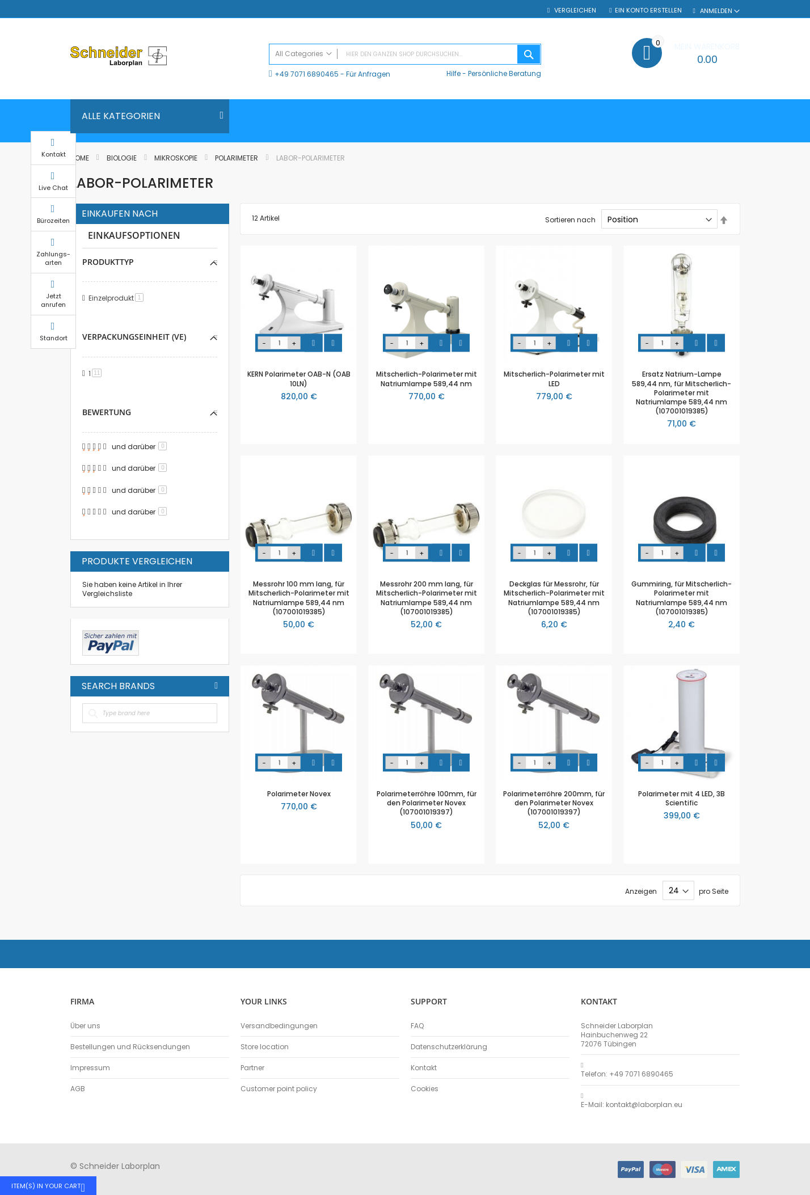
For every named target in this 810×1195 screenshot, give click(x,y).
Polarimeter (237, 158)
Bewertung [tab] (106, 412)
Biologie (122, 158)
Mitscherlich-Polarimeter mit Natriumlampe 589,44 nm (426, 378)
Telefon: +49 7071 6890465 (627, 1074)
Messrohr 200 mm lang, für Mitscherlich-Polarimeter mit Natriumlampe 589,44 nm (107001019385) (426, 597)
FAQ (417, 1026)
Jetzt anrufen (768, 311)
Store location (265, 1047)
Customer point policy (279, 1088)
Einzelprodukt (117, 298)
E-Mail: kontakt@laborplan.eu (631, 1104)
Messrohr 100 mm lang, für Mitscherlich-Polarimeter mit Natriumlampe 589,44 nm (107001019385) (298, 597)
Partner (252, 1067)
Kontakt (424, 1067)
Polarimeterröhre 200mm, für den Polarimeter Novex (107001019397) (554, 803)
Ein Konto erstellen (648, 10)
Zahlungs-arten (768, 269)
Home (80, 158)
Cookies (424, 1088)
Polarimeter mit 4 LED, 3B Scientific (681, 798)
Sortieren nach (570, 220)
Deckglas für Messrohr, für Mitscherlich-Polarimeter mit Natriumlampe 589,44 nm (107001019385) (554, 597)
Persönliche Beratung (504, 73)
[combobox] (405, 54)
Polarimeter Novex (299, 794)
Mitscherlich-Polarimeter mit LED (554, 378)
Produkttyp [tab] (108, 261)
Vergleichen (574, 10)
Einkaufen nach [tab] (120, 214)
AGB (77, 1088)
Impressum (90, 1067)
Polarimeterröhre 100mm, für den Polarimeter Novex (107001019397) (426, 803)
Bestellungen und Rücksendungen (130, 1047)
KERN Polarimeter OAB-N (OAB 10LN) (299, 378)
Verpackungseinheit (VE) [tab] (134, 336)
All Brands (216, 685)
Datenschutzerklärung (449, 1047)
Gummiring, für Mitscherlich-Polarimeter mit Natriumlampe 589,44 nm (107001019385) (681, 597)
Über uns (85, 1026)
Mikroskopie (176, 158)
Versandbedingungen (279, 1026)
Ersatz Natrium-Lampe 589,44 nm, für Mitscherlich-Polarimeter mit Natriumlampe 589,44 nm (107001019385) (681, 392)
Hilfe (453, 73)
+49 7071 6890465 (307, 74)
